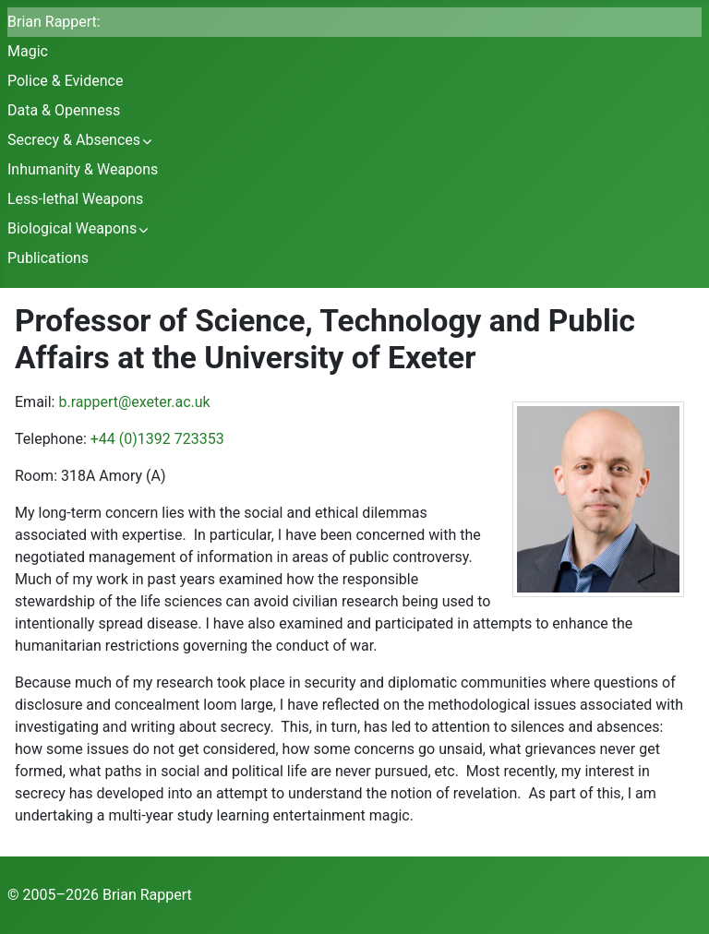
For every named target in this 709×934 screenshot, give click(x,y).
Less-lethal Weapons (75, 199)
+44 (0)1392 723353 (157, 439)
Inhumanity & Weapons (82, 169)
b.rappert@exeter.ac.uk (134, 402)
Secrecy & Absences (73, 140)
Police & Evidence (65, 81)
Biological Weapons (72, 228)
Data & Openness (63, 110)
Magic (27, 51)
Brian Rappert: (54, 21)
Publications (48, 258)
